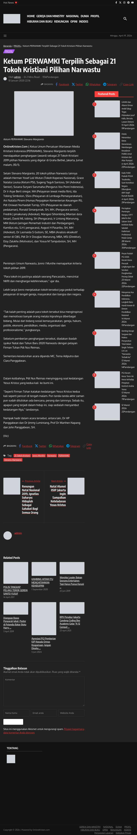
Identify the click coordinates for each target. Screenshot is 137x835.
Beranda (7, 46)
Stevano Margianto (13, 459)
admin (17, 77)
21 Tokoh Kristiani (22, 455)
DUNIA (85, 16)
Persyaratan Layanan (103, 833)
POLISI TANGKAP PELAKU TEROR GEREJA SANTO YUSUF (15, 590)
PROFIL (95, 16)
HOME (31, 16)
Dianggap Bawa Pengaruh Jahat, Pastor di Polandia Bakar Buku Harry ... (14, 622)
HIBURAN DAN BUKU (40, 21)
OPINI (73, 21)
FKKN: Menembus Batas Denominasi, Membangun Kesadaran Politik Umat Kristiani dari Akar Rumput (127, 150)
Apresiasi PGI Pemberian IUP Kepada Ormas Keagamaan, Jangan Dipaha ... (44, 643)
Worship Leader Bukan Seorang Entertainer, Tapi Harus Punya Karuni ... (72, 582)
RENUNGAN (61, 21)
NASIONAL (72, 16)
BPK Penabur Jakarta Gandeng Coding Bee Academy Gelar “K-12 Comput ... (70, 621)
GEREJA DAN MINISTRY (50, 16)
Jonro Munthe (39, 455)
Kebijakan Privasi (123, 833)
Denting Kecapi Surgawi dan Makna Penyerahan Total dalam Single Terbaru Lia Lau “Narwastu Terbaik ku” (128, 347)
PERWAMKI (64, 455)
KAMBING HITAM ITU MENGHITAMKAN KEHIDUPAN (42, 582)
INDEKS (83, 21)
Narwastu (51, 455)
